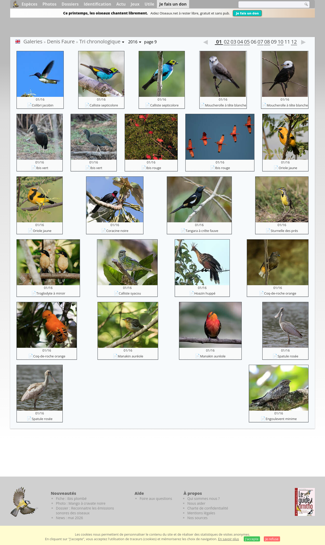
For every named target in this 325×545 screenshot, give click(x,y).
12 (294, 42)
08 (267, 42)
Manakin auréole (130, 356)
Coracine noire (117, 230)
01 (219, 42)
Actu (121, 4)
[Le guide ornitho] (305, 502)
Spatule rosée (288, 356)
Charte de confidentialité (207, 508)
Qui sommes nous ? (203, 498)
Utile (149, 4)
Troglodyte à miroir (50, 293)
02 (226, 42)
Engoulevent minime (281, 418)
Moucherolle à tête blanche (225, 105)
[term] (268, 4)
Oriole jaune (288, 168)
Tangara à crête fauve (202, 230)
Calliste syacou (130, 293)
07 (260, 42)
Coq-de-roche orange (280, 293)
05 (247, 42)
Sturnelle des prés (284, 230)
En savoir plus (228, 539)
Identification (97, 4)
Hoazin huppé (204, 293)
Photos (49, 4)
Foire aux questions (156, 498)
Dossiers (69, 4)
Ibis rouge (153, 168)
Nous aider (196, 503)
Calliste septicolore (104, 105)
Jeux (135, 4)
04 (240, 42)
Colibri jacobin (43, 105)
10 (280, 42)
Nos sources (197, 517)
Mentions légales (201, 513)
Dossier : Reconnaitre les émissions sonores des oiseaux (85, 510)
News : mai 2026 (69, 517)
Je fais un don (247, 13)
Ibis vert (42, 168)
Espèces (29, 4)
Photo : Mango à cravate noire (80, 503)
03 (233, 42)
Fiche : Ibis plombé (71, 498)
